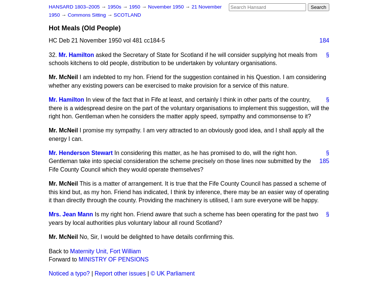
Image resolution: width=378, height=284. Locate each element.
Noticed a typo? (69, 273)
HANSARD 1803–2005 (74, 7)
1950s (115, 7)
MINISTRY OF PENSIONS (114, 259)
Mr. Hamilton (76, 55)
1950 (135, 7)
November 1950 (166, 7)
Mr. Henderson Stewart (81, 153)
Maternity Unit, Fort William (105, 251)
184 (324, 40)
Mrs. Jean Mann (71, 214)
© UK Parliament (173, 273)
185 (324, 161)
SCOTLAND (127, 15)
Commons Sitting (87, 15)
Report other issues (120, 273)
